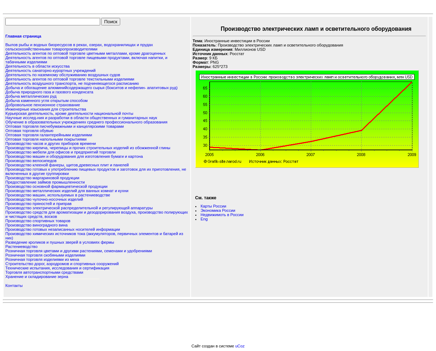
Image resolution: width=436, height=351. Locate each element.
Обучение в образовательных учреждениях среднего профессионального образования (86, 122)
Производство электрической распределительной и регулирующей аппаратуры (79, 208)
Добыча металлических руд (31, 96)
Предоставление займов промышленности (45, 182)
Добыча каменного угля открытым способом (46, 100)
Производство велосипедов (31, 161)
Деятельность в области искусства (37, 66)
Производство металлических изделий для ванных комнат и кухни (66, 191)
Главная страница (23, 36)
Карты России (213, 206)
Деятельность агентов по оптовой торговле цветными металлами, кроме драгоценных (85, 53)
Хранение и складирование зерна (36, 276)
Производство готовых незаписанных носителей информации (62, 229)
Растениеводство (21, 246)
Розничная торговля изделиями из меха (42, 259)
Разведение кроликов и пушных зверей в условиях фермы (59, 242)
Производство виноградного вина (36, 225)
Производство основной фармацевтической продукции (56, 186)
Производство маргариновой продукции (42, 178)
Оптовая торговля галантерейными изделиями (48, 135)
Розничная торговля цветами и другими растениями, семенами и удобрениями (78, 251)
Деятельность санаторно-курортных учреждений (50, 70)
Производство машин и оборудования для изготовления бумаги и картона (74, 156)
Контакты (14, 285)
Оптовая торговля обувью (29, 130)
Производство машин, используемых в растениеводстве (57, 195)
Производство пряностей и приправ (38, 203)
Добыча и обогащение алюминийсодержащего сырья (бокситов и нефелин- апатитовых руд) (91, 88)
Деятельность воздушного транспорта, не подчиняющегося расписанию (72, 83)
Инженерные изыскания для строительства (45, 109)
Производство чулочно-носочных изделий (44, 199)
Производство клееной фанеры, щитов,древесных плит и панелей (67, 165)
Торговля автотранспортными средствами (44, 272)
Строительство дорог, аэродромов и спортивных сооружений (62, 264)
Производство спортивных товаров (37, 221)
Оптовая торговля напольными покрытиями (46, 139)
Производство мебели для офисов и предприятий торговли (60, 152)
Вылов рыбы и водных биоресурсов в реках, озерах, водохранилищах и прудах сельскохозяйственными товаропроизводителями (79, 47)
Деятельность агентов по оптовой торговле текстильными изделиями (69, 79)
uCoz (240, 346)
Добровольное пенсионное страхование (42, 105)
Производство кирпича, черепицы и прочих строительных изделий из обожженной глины (87, 148)
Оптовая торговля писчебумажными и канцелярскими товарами (64, 126)
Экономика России (218, 210)
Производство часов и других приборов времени (50, 143)
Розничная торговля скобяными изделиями (45, 255)
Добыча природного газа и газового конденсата (49, 92)
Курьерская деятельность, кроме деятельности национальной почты (69, 113)
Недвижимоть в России (222, 215)
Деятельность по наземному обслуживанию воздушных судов (62, 75)
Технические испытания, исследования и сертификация (57, 268)
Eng (204, 219)
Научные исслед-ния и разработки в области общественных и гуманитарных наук (81, 118)
